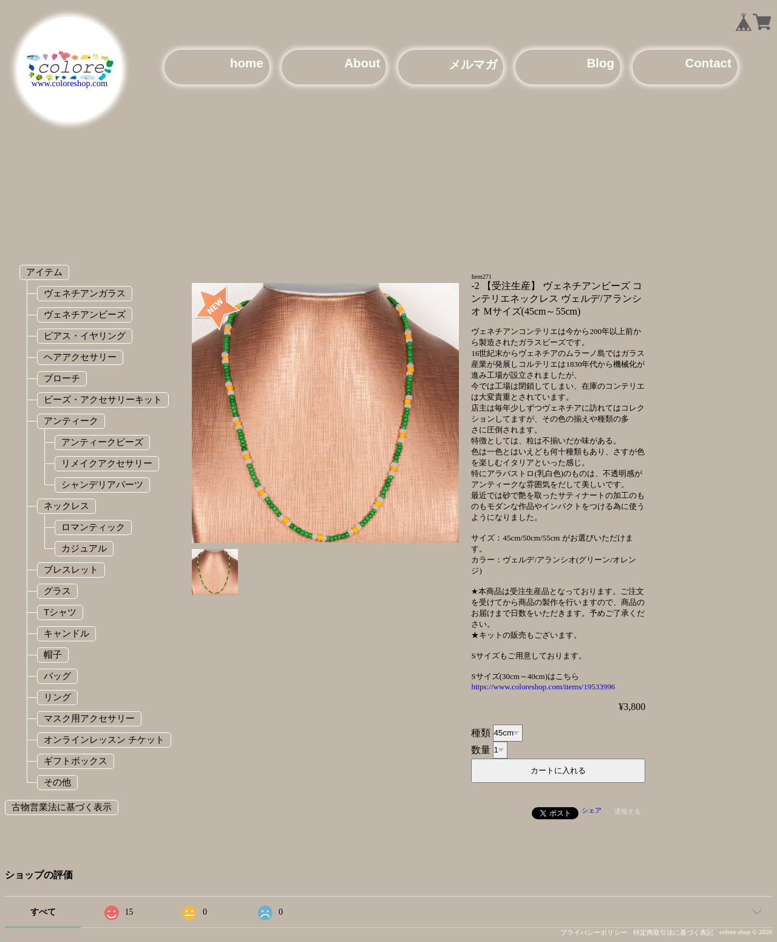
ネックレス (66, 505)
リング (57, 697)
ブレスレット (71, 569)
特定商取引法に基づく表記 (673, 932)
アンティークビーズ (102, 442)
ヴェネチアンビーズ (85, 314)
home (246, 63)
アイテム (44, 272)
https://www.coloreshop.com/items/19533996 (543, 686)
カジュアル (84, 548)
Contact (708, 63)
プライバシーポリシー (593, 932)
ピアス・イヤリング (85, 335)
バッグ (57, 676)
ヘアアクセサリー (80, 357)
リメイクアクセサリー (106, 463)
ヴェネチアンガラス (85, 293)
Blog (600, 63)
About (362, 63)
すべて (43, 911)
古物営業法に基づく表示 (62, 807)
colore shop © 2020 (745, 931)
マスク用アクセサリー (89, 718)
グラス (57, 590)
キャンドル (66, 633)
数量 (480, 749)
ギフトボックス (75, 761)
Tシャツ (60, 612)
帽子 (53, 654)
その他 (57, 782)
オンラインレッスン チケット (104, 739)
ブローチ (62, 378)
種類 (480, 732)
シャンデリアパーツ (102, 484)
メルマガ (473, 64)
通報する (627, 811)
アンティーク (71, 420)
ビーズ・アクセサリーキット (103, 399)
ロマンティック (93, 527)
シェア (592, 810)
